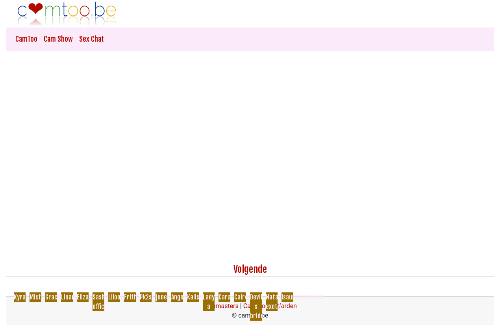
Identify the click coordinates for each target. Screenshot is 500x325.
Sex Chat (91, 39)
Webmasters (221, 306)
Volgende (250, 269)
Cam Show (58, 39)
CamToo (26, 39)
